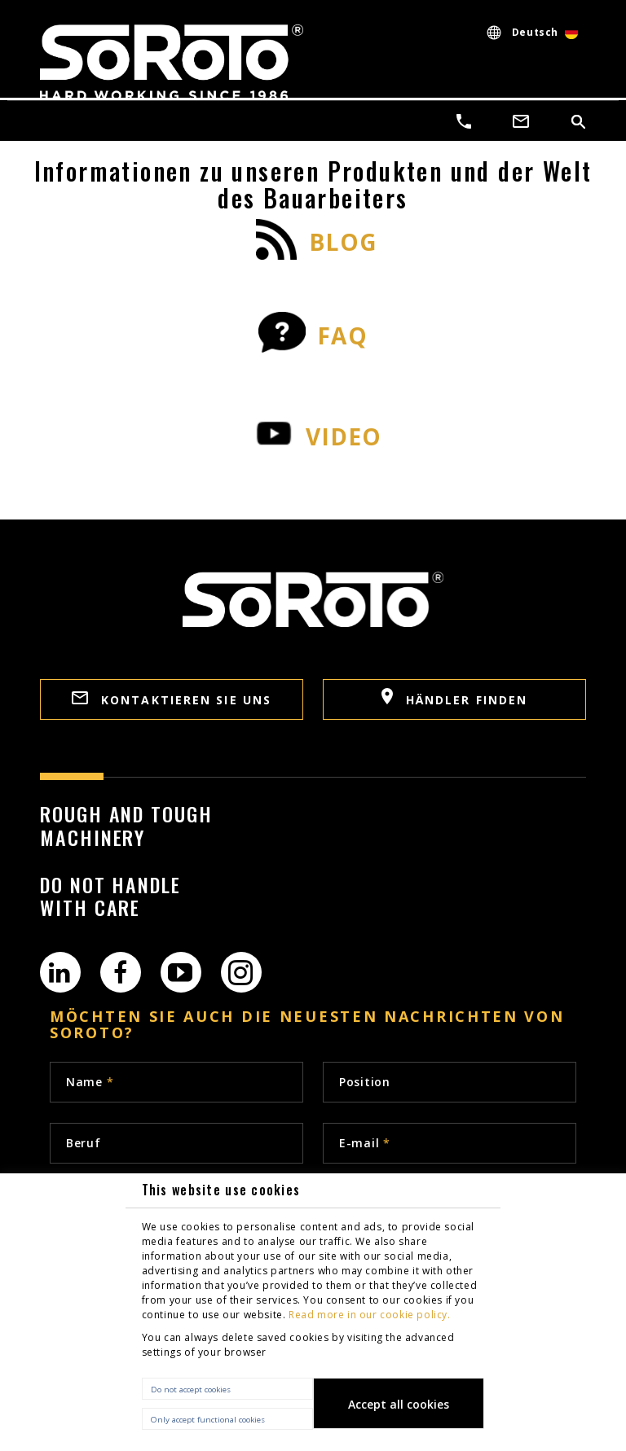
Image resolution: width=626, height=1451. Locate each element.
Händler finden (454, 698)
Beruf (83, 1143)
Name (89, 1081)
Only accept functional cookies (208, 1419)
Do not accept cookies (191, 1389)
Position (364, 1081)
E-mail (364, 1143)
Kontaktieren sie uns (171, 699)
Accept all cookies (398, 1404)
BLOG (343, 242)
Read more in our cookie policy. (370, 1315)
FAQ (342, 335)
